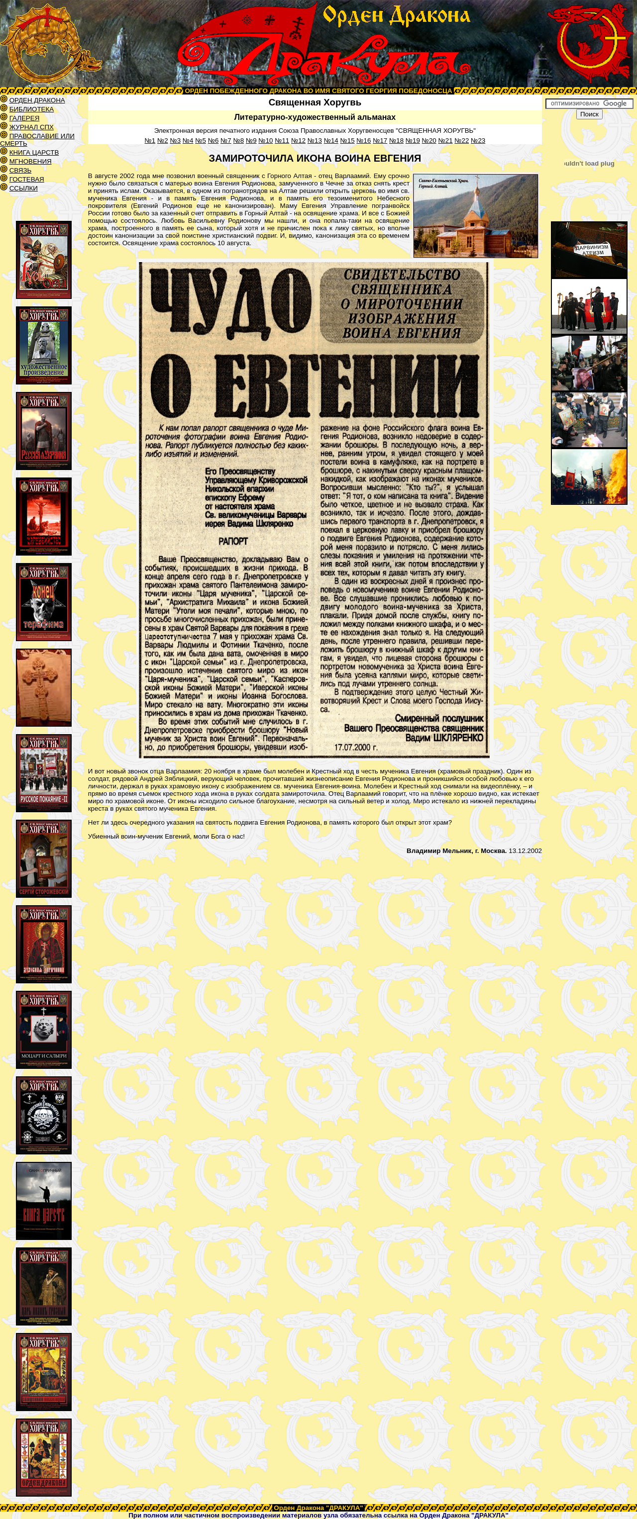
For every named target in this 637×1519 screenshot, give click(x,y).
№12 (298, 140)
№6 (213, 140)
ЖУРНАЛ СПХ (31, 127)
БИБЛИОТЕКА (31, 109)
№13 (315, 140)
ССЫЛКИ (23, 188)
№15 (347, 140)
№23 (478, 140)
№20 (429, 140)
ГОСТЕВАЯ (26, 179)
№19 (413, 140)
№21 (445, 140)
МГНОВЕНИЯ (30, 161)
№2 (162, 140)
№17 (380, 140)
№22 (461, 140)
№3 (175, 140)
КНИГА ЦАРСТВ (34, 152)
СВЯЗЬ (20, 170)
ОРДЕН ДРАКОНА (37, 100)
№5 (200, 140)
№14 (331, 140)
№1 (150, 140)
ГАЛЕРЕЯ (24, 118)
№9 (251, 140)
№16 (363, 140)
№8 (238, 140)
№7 (225, 140)
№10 (265, 140)
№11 (282, 140)
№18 (396, 140)
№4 (188, 140)
